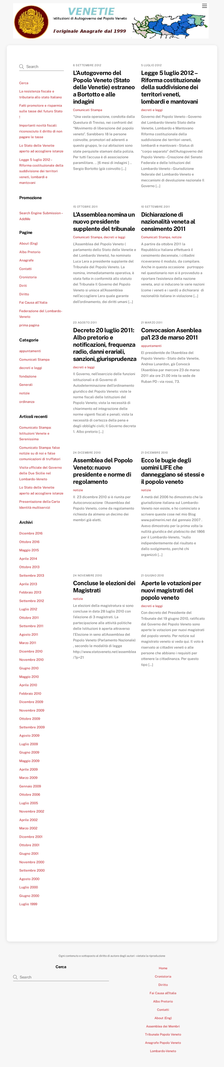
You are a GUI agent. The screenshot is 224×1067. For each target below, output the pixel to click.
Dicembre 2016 (30, 533)
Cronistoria (28, 277)
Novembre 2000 (31, 862)
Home (163, 968)
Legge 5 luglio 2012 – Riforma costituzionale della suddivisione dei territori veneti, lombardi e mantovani (171, 87)
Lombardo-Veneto (163, 1051)
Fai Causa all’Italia (33, 302)
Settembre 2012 (31, 601)
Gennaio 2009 (30, 786)
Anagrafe (26, 260)
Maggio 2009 (29, 761)
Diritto (24, 294)
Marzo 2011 (27, 643)
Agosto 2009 (29, 735)
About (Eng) (28, 243)
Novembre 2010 (31, 659)
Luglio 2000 (28, 887)
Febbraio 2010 (30, 693)
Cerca (23, 83)
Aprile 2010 (28, 685)
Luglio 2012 (28, 609)
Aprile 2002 (28, 820)
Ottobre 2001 (29, 845)
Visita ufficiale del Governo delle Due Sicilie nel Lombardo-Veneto (40, 473)
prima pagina (29, 325)
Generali (26, 384)
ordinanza (26, 402)
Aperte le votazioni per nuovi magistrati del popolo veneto (171, 590)
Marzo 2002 (28, 828)
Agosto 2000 (29, 879)
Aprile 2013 (28, 584)
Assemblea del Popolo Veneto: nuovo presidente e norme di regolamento (103, 471)
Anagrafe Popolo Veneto (163, 1042)
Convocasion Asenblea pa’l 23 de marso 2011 (171, 334)
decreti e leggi (152, 110)
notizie (177, 237)
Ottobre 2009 (29, 719)
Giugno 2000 (29, 896)
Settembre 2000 (32, 870)
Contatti (25, 269)
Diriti (23, 285)
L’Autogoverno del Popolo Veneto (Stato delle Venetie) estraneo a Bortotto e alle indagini (104, 87)
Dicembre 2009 (31, 702)
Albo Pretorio (29, 252)
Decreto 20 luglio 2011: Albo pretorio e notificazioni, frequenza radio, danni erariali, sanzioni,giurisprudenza (104, 344)
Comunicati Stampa (87, 110)
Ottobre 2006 (29, 794)
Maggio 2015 (29, 550)
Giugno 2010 (28, 668)
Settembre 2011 (31, 626)
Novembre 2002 (31, 811)
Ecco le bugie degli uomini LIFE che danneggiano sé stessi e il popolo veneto (172, 471)
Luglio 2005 (28, 803)
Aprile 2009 (28, 769)
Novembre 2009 (31, 710)
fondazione (28, 376)
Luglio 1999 (28, 904)
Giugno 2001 (28, 853)
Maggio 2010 (29, 677)
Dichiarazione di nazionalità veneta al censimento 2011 (168, 221)
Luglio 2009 (28, 744)
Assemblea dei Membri (163, 1026)
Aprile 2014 (28, 558)
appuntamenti (151, 346)
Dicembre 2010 (30, 651)
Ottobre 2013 (29, 567)
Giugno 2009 (29, 752)
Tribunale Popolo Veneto (163, 1034)
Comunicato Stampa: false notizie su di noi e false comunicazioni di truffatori (39, 453)
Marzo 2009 (28, 778)
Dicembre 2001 (30, 837)
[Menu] (204, 6)
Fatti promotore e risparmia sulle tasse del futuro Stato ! (41, 111)
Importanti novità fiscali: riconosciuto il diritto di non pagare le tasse (40, 131)
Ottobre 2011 (29, 618)
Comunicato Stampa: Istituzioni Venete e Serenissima (35, 433)
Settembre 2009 (32, 727)
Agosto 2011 (28, 634)
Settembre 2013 (31, 575)
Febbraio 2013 (30, 592)
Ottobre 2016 (29, 542)
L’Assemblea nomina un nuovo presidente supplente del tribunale (104, 221)
